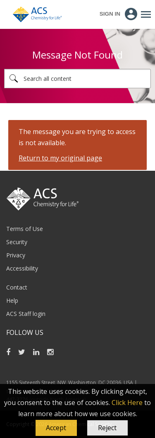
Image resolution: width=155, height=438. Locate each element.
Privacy (15, 255)
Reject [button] (107, 427)
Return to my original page (60, 157)
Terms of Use (24, 229)
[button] (56, 428)
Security (16, 242)
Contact (16, 287)
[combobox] (77, 78)
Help (12, 300)
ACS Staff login (25, 314)
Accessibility (22, 268)
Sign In (110, 14)
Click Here (127, 402)
